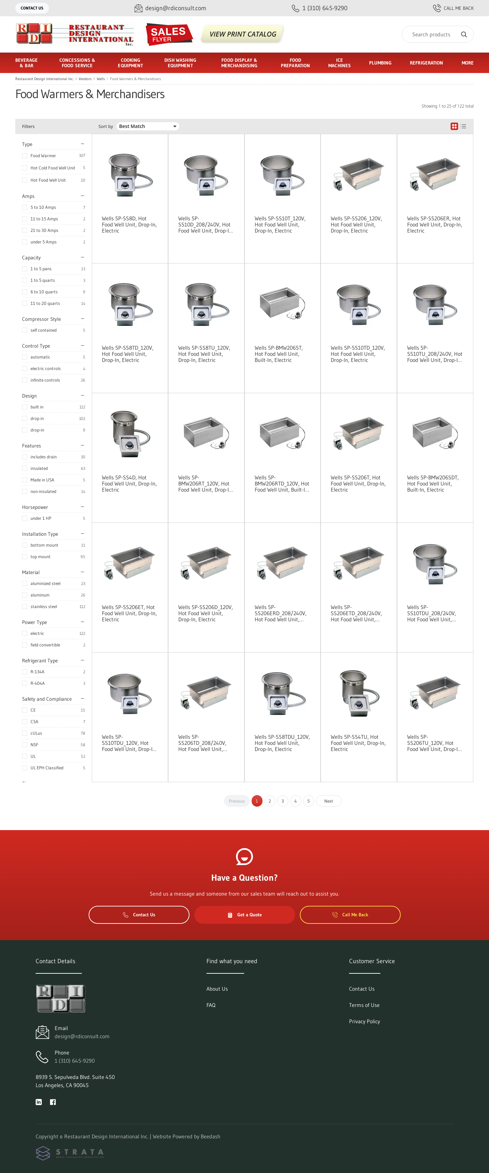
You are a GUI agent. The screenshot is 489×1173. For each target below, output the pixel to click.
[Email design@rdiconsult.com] (170, 8)
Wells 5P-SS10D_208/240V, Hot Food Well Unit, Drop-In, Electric (205, 224)
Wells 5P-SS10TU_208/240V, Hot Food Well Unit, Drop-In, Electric (435, 354)
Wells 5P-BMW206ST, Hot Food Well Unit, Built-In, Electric (279, 354)
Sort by (105, 126)
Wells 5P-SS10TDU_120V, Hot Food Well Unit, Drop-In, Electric (129, 743)
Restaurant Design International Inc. (44, 78)
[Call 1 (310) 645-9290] (319, 8)
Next (328, 801)
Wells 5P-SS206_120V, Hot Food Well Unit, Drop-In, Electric (356, 224)
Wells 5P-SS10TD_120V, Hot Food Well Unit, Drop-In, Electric (358, 354)
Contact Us (32, 8)
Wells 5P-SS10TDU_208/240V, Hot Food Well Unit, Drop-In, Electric (431, 613)
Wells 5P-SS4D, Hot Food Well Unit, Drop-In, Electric (129, 483)
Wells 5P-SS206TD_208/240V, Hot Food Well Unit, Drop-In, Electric (202, 743)
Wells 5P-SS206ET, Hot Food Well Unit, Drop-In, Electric (129, 613)
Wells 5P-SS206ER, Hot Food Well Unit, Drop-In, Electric (434, 224)
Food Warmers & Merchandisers (135, 78)
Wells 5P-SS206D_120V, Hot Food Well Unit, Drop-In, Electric (205, 613)
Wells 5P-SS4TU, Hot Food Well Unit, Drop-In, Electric (358, 743)
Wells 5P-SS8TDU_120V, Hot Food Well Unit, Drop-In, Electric (282, 743)
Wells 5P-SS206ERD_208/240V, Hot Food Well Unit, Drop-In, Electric (281, 613)
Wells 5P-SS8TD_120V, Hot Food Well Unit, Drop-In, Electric (127, 354)
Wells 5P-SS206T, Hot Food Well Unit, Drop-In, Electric (358, 483)
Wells (101, 78)
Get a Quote (244, 915)
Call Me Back (453, 8)
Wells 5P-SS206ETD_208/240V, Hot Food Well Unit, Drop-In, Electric (356, 613)
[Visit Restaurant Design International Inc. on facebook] (53, 1101)
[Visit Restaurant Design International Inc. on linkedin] (39, 1101)
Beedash (210, 1136)
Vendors (85, 78)
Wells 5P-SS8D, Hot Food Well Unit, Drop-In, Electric (129, 224)
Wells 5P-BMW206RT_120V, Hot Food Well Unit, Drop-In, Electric (205, 483)
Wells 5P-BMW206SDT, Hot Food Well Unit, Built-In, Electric (433, 483)
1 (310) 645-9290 (75, 1060)
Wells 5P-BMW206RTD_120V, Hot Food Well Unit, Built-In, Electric (282, 483)
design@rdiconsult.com (82, 1036)
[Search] (438, 34)
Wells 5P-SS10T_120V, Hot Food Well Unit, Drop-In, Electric (280, 224)
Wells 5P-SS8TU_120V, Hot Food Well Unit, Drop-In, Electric (204, 354)
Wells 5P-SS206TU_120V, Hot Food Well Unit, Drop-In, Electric (434, 743)
